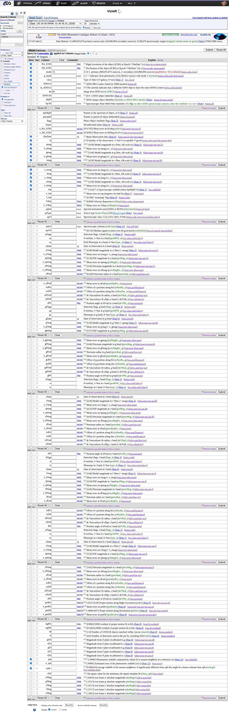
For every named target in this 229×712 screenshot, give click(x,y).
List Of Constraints (57, 50)
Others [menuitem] (116, 3)
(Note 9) (113, 197)
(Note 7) (123, 113)
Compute (6, 61)
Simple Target (35, 17)
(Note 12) (178, 659)
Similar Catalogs (170, 34)
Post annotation (65, 37)
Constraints (45, 53)
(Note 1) (119, 80)
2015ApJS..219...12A (189, 34)
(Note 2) (118, 96)
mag (79, 144)
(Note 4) (106, 124)
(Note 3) (114, 121)
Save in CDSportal (7, 20)
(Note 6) (112, 137)
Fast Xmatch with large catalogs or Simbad (210, 17)
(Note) (201, 41)
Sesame (51, 21)
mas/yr (80, 602)
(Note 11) (120, 226)
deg (78, 64)
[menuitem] (7, 3)
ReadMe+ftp (205, 34)
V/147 (12, 34)
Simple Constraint (37, 50)
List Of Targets (51, 17)
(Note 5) (138, 144)
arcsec (80, 128)
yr (78, 136)
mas (79, 624)
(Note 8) (147, 603)
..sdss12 (12, 37)
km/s (79, 201)
